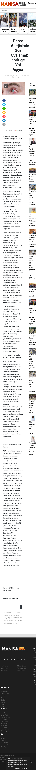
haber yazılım (4, 766)
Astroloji (3, 747)
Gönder (21, 607)
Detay (17, 768)
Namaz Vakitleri (5, 717)
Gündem (3, 696)
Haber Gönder (21, 670)
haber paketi (3, 764)
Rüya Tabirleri (5, 745)
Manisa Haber (5, 694)
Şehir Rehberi (5, 730)
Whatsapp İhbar (21, 668)
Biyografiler (4, 742)
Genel (2, 706)
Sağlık (3, 700)
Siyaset (3, 702)
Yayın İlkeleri (4, 668)
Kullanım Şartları (21, 666)
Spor (2, 704)
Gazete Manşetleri (6, 732)
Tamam (25, 768)
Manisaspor (31, 3)
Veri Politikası (5, 670)
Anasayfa (4, 10)
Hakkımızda (4, 666)
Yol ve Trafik (4, 715)
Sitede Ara (4, 738)
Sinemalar (4, 725)
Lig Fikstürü (4, 721)
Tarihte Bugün (5, 723)
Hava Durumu (5, 713)
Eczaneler (4, 719)
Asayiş (3, 698)
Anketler (3, 740)
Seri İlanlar (4, 727)
